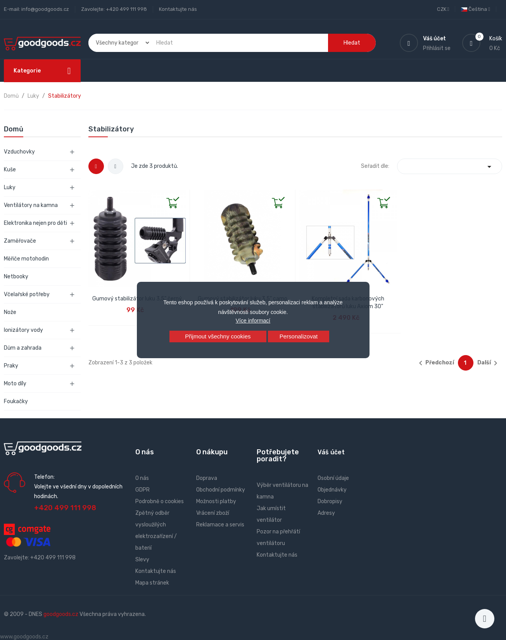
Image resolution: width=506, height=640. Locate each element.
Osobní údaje (333, 478)
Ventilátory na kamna (31, 205)
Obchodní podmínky (220, 489)
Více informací (253, 320)
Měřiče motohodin (26, 258)
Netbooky (16, 276)
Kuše (10, 169)
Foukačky (16, 401)
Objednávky (332, 489)
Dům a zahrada (22, 348)
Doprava (206, 478)
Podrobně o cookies (159, 501)
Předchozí (435, 363)
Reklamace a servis (220, 524)
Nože (10, 312)
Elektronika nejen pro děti (35, 223)
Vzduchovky (19, 151)
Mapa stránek (152, 583)
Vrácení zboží (212, 513)
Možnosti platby (216, 501)
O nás (142, 478)
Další (488, 363)
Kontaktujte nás (178, 9)
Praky (11, 365)
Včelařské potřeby (27, 294)
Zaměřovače (20, 241)
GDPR (142, 489)
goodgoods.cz (60, 614)
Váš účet (331, 452)
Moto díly (15, 383)
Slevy (142, 559)
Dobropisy (330, 501)
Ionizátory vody (23, 330)
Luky (10, 187)
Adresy (326, 513)
